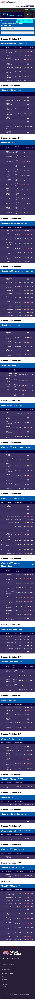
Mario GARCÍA (9, 166)
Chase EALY (9, 707)
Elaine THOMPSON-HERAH (9, 465)
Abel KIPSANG (9, 203)
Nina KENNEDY (9, 648)
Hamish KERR (9, 346)
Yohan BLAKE (9, 67)
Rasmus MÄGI (9, 821)
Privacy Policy (6, 969)
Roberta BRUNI (9, 652)
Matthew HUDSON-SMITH (8, 126)
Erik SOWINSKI (9, 212)
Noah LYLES (9, 55)
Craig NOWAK (9, 315)
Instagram (4, 979)
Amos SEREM (9, 306)
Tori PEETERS (9, 750)
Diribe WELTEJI (9, 510)
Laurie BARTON (10, 553)
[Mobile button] (14, 2)
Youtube (4, 984)
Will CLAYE (9, 395)
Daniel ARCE (9, 312)
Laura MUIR (9, 513)
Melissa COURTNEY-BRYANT (9, 535)
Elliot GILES (9, 198)
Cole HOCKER (9, 804)
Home (27, 14)
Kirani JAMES (9, 97)
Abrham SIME (9, 309)
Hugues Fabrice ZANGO (8, 380)
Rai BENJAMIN (9, 230)
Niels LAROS (9, 184)
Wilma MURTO (9, 645)
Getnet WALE (9, 290)
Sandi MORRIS (9, 642)
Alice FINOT (9, 610)
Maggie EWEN (9, 722)
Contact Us (5, 962)
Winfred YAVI (9, 574)
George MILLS (9, 161)
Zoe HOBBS (9, 488)
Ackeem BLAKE (9, 80)
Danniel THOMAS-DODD (8, 727)
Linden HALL (9, 519)
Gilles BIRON (9, 122)
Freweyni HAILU (10, 516)
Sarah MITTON (9, 710)
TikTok (4, 986)
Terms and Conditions (8, 964)
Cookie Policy (6, 967)
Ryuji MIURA (9, 293)
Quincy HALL (9, 100)
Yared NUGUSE (9, 156)
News (31, 14)
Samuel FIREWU (9, 282)
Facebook (5, 977)
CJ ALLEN (8, 261)
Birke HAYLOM (9, 522)
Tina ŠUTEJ (9, 639)
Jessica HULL (9, 530)
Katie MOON (9, 636)
